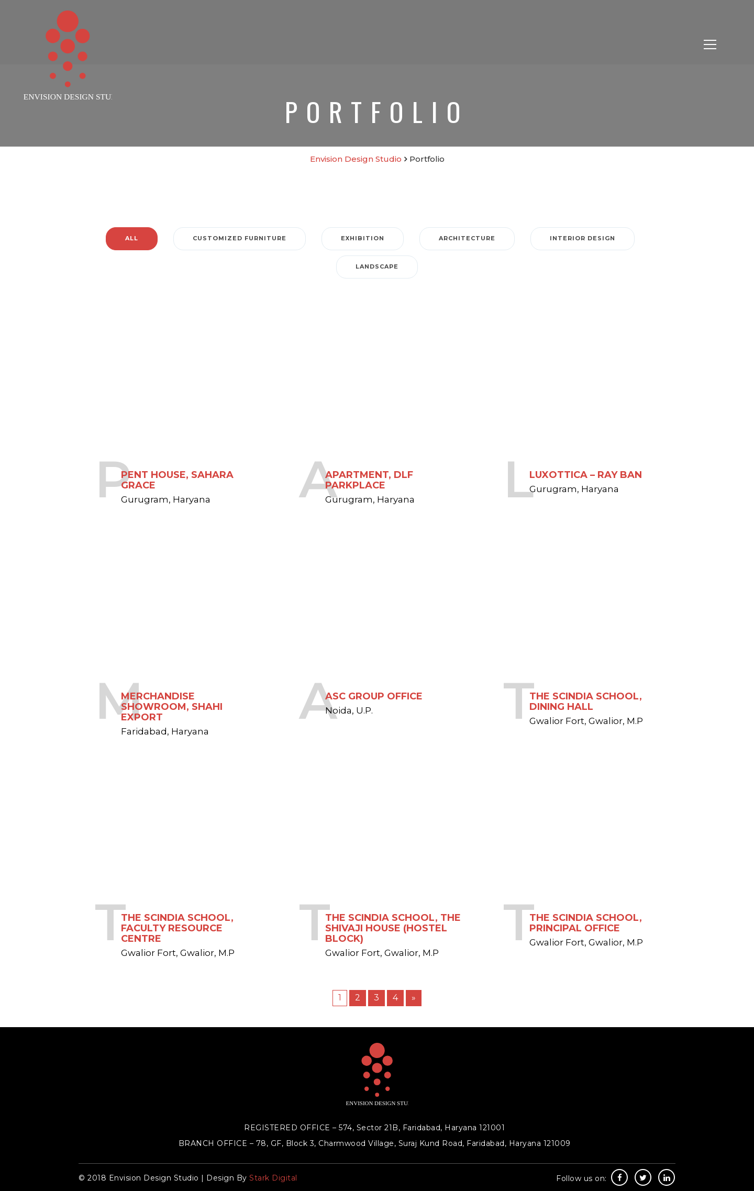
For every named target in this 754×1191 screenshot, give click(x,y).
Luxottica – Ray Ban (585, 474)
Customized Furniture (239, 238)
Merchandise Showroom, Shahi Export (172, 706)
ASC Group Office (374, 696)
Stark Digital (273, 1178)
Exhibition (362, 238)
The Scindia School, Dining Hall (585, 701)
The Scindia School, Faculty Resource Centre (177, 927)
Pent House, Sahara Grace (177, 480)
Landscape (377, 266)
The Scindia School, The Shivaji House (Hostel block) (393, 927)
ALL (131, 238)
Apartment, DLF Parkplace (369, 480)
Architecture (467, 238)
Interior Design (582, 238)
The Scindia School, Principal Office (585, 922)
